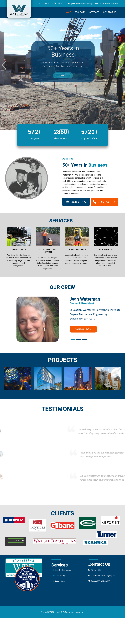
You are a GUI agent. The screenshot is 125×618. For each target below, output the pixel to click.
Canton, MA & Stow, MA (107, 3)
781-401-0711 (58, 3)
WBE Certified (42, 3)
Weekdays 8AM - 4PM (98, 564)
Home (68, 12)
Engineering (59, 564)
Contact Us (109, 12)
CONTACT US (104, 201)
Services (94, 12)
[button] (4, 65)
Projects (80, 12)
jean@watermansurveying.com (82, 3)
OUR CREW (76, 201)
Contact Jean (83, 329)
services (76, 75)
